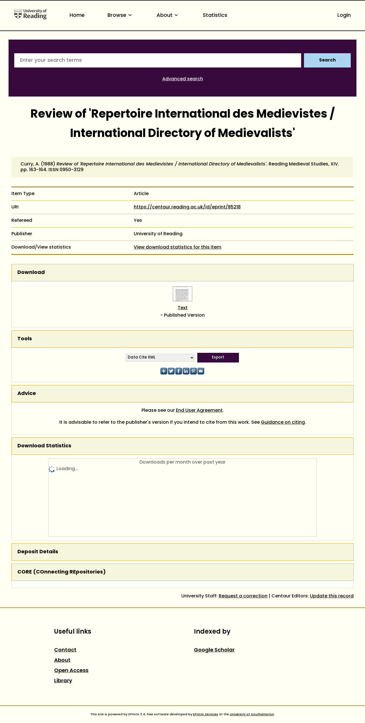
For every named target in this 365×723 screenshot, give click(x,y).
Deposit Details (37, 552)
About (168, 15)
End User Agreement (199, 410)
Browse (121, 15)
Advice (26, 393)
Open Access (71, 670)
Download (31, 272)
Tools (24, 339)
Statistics (215, 15)
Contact (65, 650)
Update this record (332, 596)
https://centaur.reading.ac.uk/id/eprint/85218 (187, 207)
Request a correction (243, 596)
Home (77, 15)
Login (344, 15)
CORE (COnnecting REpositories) (61, 572)
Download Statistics (44, 446)
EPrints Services (205, 714)
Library (63, 681)
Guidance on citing (283, 422)
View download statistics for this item (177, 247)
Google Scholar (214, 650)
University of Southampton (252, 714)
